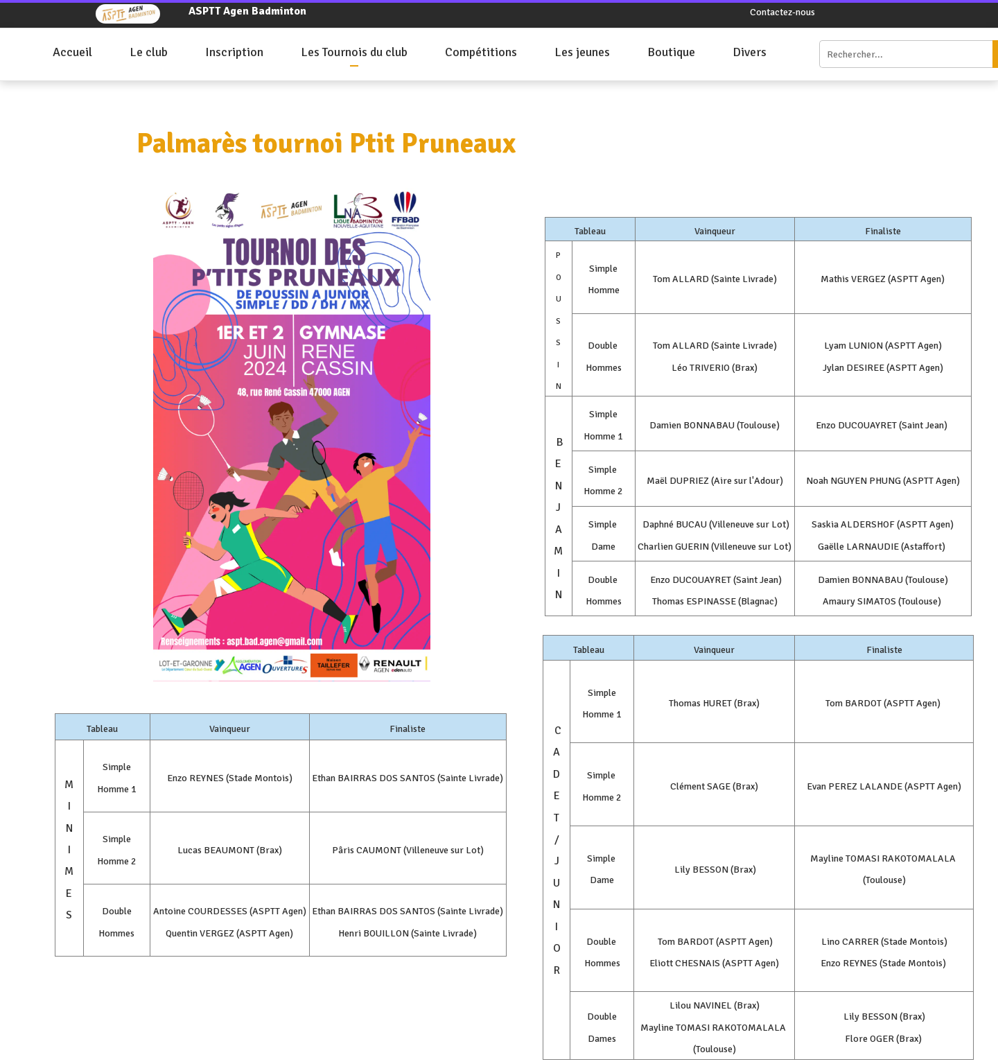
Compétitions (481, 52)
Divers (750, 52)
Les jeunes (582, 52)
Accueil (72, 52)
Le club (149, 52)
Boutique (671, 52)
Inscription (234, 52)
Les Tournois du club (354, 52)
